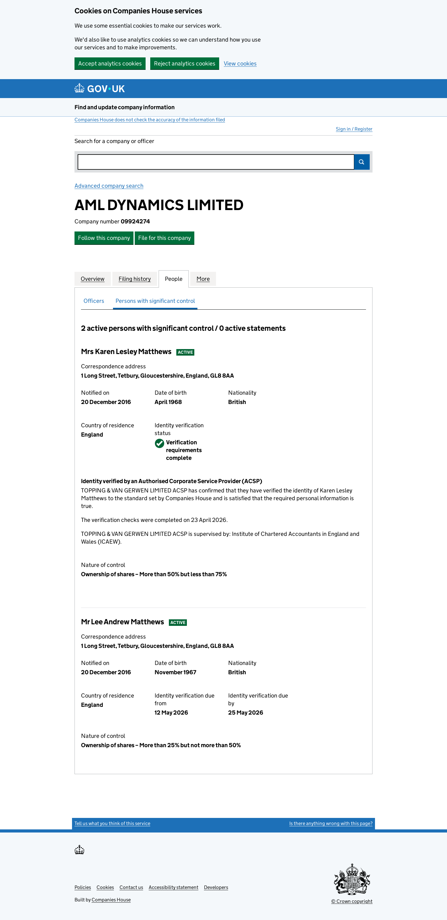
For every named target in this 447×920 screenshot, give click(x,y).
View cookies (240, 63)
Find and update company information (124, 107)
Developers (216, 887)
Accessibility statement (173, 887)
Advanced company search (108, 185)
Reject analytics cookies (184, 63)
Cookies (105, 887)
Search (362, 162)
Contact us (131, 887)
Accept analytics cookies (110, 63)
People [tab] (174, 278)
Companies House (111, 900)
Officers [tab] (94, 300)
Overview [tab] (93, 278)
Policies (82, 887)
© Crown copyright (351, 901)
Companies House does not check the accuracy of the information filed (149, 120)
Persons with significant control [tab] (155, 300)
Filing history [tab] (135, 278)
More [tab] (203, 278)
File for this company (164, 237)
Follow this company (104, 237)
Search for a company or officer (114, 141)
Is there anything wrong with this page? (330, 823)
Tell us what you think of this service (112, 823)
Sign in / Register (354, 129)
